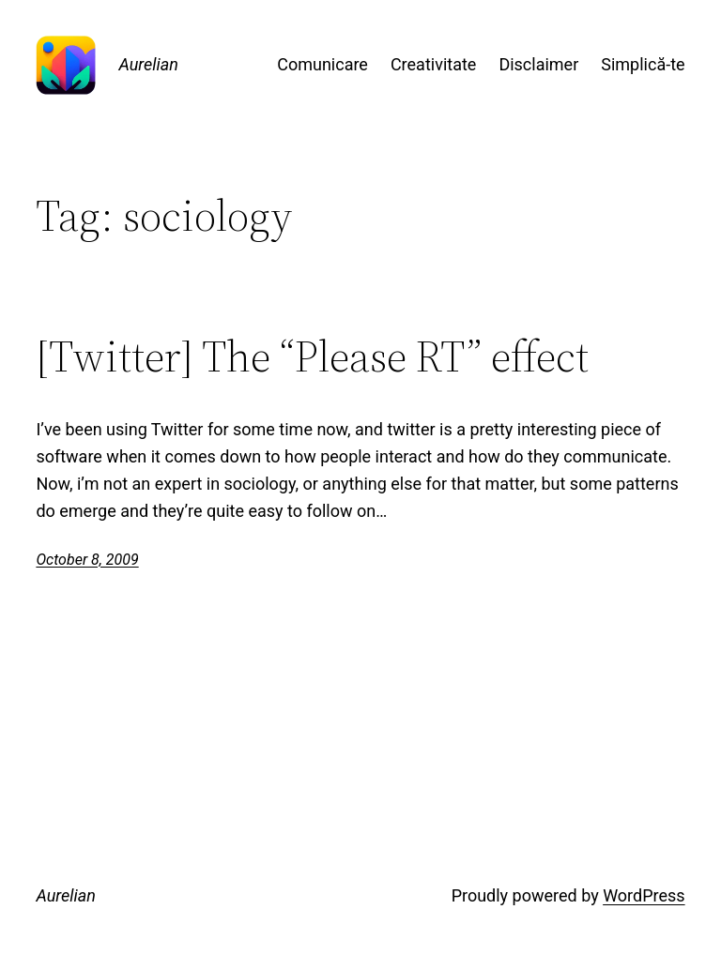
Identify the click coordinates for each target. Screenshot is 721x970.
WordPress (643, 895)
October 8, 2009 (87, 559)
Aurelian (148, 64)
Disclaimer (538, 64)
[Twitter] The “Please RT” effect (312, 356)
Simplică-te (642, 64)
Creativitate (433, 64)
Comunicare (322, 64)
